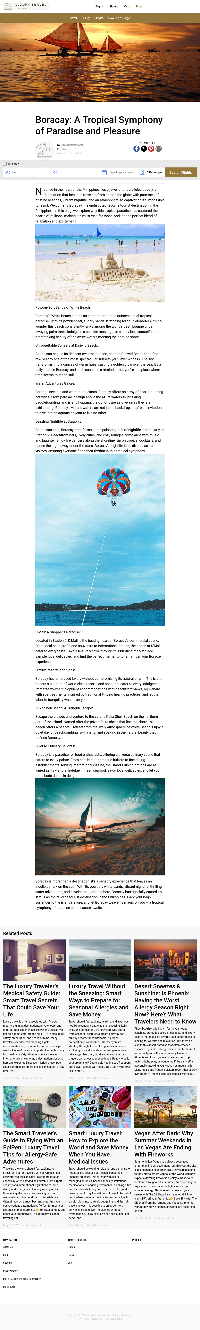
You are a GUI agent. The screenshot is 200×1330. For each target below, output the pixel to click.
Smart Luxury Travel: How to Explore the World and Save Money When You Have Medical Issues (99, 1147)
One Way (11, 163)
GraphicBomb (115, 1318)
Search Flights (181, 172)
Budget (98, 18)
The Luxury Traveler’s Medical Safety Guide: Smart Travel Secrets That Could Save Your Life (31, 1000)
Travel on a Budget (119, 18)
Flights (81, 6)
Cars (108, 6)
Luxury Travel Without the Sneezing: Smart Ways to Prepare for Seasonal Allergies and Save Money (99, 1000)
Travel (73, 18)
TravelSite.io (95, 1318)
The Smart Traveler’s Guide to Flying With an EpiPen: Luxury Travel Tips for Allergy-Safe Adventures (33, 1147)
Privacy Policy (10, 1270)
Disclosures (9, 1287)
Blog (120, 6)
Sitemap (7, 1262)
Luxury (86, 18)
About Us (8, 1247)
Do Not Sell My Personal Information (22, 1279)
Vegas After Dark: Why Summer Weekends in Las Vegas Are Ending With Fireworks (163, 1144)
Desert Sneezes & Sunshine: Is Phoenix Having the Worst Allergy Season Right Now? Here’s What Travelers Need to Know (165, 1004)
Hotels (95, 6)
